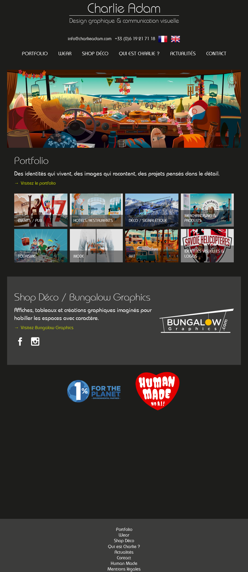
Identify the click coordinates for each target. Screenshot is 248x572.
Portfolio (35, 54)
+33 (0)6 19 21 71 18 (135, 38)
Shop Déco (95, 54)
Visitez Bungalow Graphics (47, 327)
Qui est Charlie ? (139, 54)
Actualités (183, 54)
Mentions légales (124, 569)
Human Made (124, 563)
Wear (64, 54)
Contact (216, 54)
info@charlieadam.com (90, 38)
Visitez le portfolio (38, 183)
